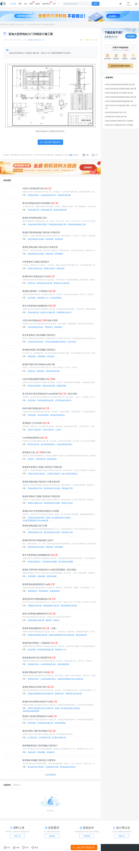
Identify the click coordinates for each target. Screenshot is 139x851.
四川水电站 (72, 342)
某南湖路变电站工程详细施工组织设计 (40, 745)
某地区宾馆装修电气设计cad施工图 (35, 520)
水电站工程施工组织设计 (37, 473)
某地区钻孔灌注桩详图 (36, 517)
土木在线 (13, 4)
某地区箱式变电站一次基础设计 (40, 643)
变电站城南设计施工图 (36, 620)
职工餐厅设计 (33, 737)
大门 (26, 24)
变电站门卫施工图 (34, 430)
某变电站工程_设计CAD (36, 452)
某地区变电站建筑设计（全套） (40, 628)
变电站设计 (49, 327)
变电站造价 (59, 239)
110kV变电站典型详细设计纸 (38, 379)
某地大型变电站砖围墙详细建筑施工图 (118, 101)
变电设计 (31, 459)
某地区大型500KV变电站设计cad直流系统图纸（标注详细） (50, 569)
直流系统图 (32, 576)
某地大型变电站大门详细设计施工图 (42, 24)
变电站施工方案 (67, 488)
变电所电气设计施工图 (74, 693)
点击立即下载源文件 (84, 847)
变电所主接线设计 (34, 561)
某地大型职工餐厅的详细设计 (39, 731)
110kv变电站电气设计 (48, 195)
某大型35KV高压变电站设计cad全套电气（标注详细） (50, 394)
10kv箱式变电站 (56, 298)
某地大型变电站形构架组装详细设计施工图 (120, 97)
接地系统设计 (33, 591)
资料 (20, 4)
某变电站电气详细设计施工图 (115, 117)
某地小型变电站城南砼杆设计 (39, 613)
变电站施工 (58, 327)
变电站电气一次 (43, 298)
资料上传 (17, 836)
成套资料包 (46, 3)
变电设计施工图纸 (48, 386)
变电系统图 (41, 576)
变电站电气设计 (33, 195)
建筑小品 (20, 24)
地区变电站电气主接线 (36, 239)
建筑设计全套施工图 (48, 312)
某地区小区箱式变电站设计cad (39, 716)
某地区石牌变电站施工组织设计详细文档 (41, 232)
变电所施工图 (40, 459)
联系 (70, 155)
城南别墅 (48, 620)
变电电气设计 (59, 693)
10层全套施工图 (46, 210)
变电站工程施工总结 (35, 268)
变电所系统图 (52, 576)
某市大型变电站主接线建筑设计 (40, 555)
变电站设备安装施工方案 (57, 224)
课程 (31, 3)
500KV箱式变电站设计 (35, 408)
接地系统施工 (44, 591)
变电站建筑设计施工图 (51, 605)
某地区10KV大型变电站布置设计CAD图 (40, 511)
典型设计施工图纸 (34, 386)
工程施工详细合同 (53, 473)
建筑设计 (12, 24)
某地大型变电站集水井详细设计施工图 (118, 93)
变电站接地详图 (63, 664)
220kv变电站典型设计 (64, 444)
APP (54, 4)
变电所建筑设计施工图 (69, 605)
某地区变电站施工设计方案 (34, 526)
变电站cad (31, 283)
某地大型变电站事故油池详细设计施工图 (119, 84)
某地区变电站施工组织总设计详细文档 (40, 247)
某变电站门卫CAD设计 (36, 423)
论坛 (25, 4)
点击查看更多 (50, 775)
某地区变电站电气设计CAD (38, 672)
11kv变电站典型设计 (34, 438)
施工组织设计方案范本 (36, 767)
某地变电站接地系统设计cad (38, 584)
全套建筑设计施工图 (64, 312)
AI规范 (37, 4)
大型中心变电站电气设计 (36, 188)
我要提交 (52, 836)
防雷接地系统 (55, 591)
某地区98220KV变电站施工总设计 (38, 540)
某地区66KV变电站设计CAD (38, 276)
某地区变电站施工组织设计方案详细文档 (41, 482)
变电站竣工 (51, 356)
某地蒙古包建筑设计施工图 (37, 635)
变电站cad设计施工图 (44, 283)
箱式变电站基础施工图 (45, 649)
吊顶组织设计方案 (51, 767)
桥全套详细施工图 (60, 210)
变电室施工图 (52, 459)
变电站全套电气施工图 (45, 400)
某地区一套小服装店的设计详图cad (58, 517)
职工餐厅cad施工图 (59, 737)
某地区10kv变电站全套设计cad (39, 701)
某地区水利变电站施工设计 (34, 218)
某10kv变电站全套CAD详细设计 (40, 203)
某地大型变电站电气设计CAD (115, 112)
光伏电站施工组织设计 (36, 342)
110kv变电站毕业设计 (35, 327)
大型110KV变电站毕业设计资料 (40, 320)
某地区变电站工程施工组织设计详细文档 (41, 496)
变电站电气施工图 (64, 195)
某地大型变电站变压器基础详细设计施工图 (120, 89)
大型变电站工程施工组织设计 (35, 262)
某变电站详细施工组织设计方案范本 (39, 760)
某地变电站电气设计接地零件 (39, 657)
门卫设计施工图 (48, 430)
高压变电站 (32, 400)
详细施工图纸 (61, 386)
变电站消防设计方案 (35, 488)
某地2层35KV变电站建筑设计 (39, 599)
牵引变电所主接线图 (65, 561)
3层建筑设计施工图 (35, 605)
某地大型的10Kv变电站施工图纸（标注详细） (120, 106)
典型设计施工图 (33, 444)
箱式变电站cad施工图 (45, 723)
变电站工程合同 (49, 268)
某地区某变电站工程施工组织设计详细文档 (42, 467)
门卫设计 (58, 430)
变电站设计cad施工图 (61, 283)
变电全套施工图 (33, 210)
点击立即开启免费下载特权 (120, 66)
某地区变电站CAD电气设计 (38, 687)
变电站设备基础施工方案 (77, 224)
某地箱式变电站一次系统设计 (39, 291)
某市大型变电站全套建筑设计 (39, 306)
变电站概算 (49, 239)
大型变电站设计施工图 (63, 400)
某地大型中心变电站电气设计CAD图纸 (118, 125)
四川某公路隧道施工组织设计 (55, 342)
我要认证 (121, 836)
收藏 (85, 155)
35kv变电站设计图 (52, 371)
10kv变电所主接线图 (49, 561)
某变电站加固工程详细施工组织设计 (39, 350)
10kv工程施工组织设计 (69, 473)
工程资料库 (4, 24)
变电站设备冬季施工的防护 (37, 224)
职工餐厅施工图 (44, 737)
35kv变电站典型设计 (48, 444)
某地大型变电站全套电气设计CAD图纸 (118, 121)
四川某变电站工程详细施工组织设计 (39, 335)
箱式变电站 (32, 298)
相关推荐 (7, 180)
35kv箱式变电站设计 (57, 415)
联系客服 (87, 836)
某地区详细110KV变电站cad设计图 (38, 364)
